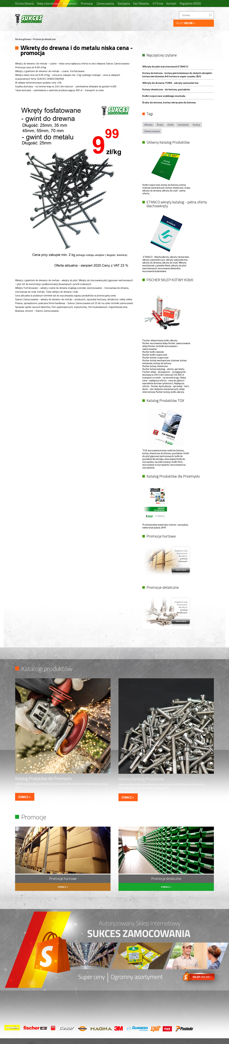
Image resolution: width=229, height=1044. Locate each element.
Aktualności (70, 3)
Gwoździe (183, 124)
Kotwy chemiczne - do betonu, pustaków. (166, 89)
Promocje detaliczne (44, 39)
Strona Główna (24, 3)
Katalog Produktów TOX (165, 400)
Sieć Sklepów (141, 3)
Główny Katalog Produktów (168, 142)
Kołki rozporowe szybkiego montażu (164, 95)
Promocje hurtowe (161, 535)
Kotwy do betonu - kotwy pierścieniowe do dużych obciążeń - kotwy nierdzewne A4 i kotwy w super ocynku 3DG (177, 74)
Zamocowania (152, 130)
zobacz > (24, 796)
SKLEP (185, 23)
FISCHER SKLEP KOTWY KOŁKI (170, 279)
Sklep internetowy (48, 3)
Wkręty (148, 124)
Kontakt (171, 3)
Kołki (170, 124)
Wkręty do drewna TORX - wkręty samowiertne (170, 82)
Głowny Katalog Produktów (141, 778)
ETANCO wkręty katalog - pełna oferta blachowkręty (176, 203)
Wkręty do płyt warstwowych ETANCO (165, 66)
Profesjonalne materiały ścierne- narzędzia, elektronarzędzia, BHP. (165, 525)
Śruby (160, 124)
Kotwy (196, 124)
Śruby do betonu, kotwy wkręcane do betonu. (169, 102)
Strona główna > (24, 39)
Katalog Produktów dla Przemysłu (173, 476)
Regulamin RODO (190, 3)
